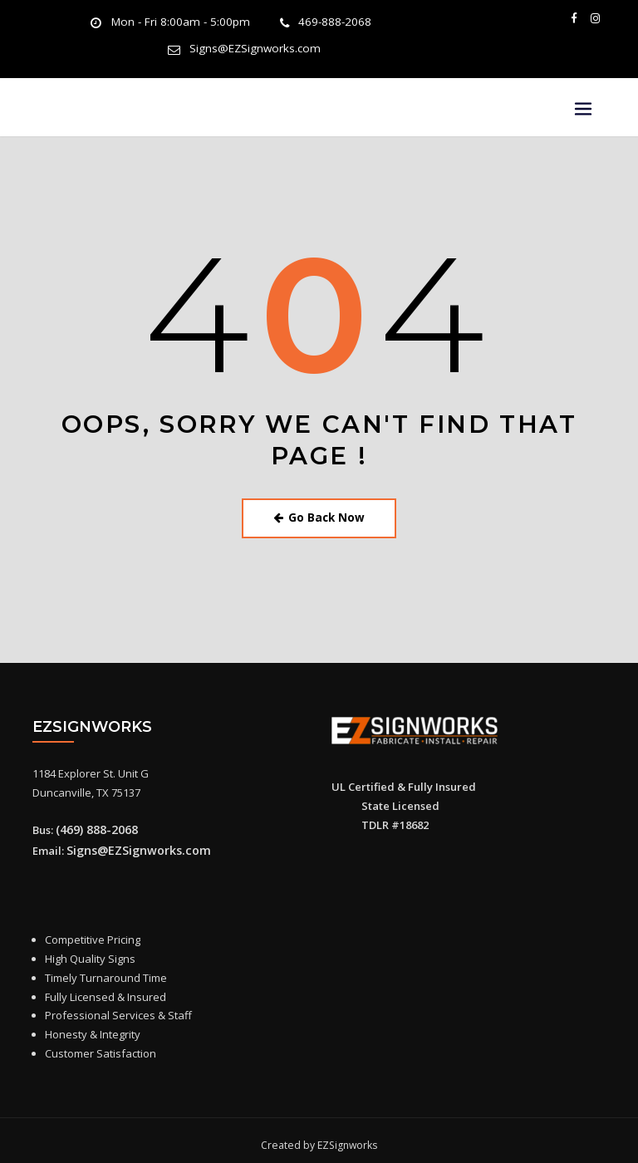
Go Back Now (319, 514)
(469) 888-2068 (92, 821)
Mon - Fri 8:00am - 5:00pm (184, 22)
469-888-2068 (326, 22)
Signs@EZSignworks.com (255, 47)
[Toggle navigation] (583, 106)
